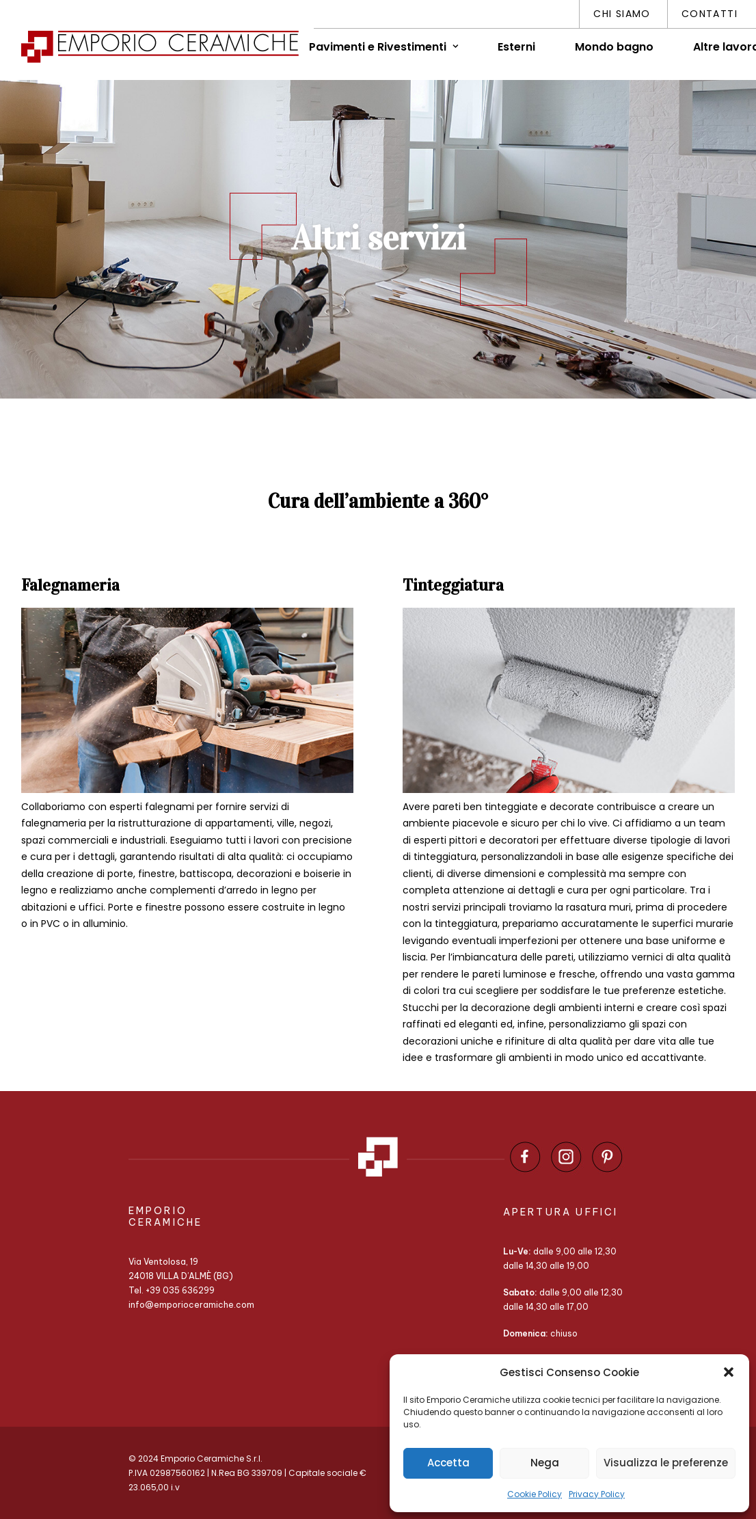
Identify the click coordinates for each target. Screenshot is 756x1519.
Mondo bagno (614, 47)
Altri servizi (378, 238)
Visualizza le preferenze (666, 1462)
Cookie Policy (534, 1494)
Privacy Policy (597, 1494)
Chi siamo (622, 14)
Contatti (709, 14)
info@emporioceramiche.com (191, 1305)
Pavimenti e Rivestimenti (383, 47)
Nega (544, 1462)
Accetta (448, 1462)
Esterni (516, 47)
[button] (728, 1372)
